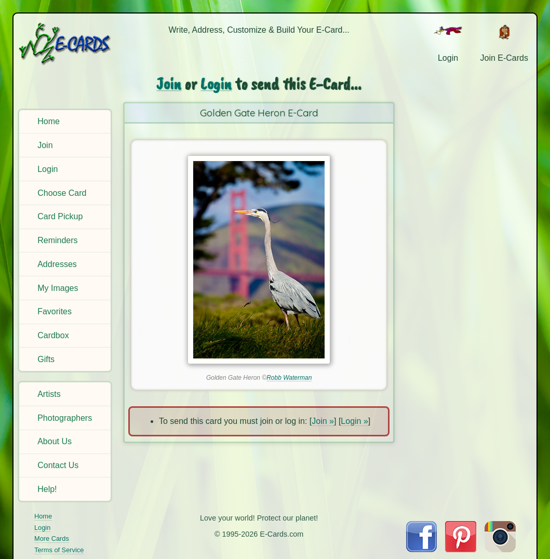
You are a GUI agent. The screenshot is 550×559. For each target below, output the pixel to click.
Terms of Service (59, 550)
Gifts (46, 359)
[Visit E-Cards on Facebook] (421, 549)
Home (48, 121)
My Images (57, 288)
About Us (54, 441)
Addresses (57, 264)
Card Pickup (60, 216)
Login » (354, 421)
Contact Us (57, 465)
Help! (47, 489)
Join (44, 145)
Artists (48, 394)
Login (47, 169)
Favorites (54, 311)
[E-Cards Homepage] (66, 43)
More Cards (51, 538)
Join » (323, 421)
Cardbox (53, 335)
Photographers (64, 418)
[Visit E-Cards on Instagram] (500, 549)
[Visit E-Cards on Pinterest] (460, 549)
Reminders (57, 240)
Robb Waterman (289, 377)
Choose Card (61, 193)
